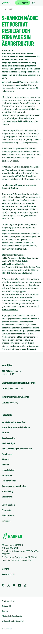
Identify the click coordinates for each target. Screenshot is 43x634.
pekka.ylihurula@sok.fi (12, 264)
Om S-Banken (8, 505)
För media (6, 510)
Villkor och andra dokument (13, 621)
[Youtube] (14, 586)
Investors (6, 521)
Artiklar (5, 465)
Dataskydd (6, 606)
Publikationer (8, 516)
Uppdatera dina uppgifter (14, 422)
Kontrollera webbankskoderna (16, 427)
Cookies (5, 611)
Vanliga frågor (8, 443)
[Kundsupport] (33, 2)
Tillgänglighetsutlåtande (12, 616)
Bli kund (5, 433)
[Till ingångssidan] (6, 2)
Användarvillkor (8, 601)
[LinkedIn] (19, 586)
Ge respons (7, 476)
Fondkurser (7, 454)
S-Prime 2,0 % (8, 574)
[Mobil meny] (39, 3)
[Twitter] (8, 586)
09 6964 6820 (8, 388)
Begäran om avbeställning (14, 486)
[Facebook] (3, 586)
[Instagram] (25, 586)
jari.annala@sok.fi (23, 273)
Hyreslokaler (8, 470)
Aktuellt (9, 9)
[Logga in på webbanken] (22, 2)
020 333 (5, 403)
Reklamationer (9, 481)
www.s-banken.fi (10, 310)
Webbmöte (7, 497)
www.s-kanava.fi (28, 349)
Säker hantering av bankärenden (17, 449)
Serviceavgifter (9, 438)
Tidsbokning (7, 492)
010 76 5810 (7, 371)
